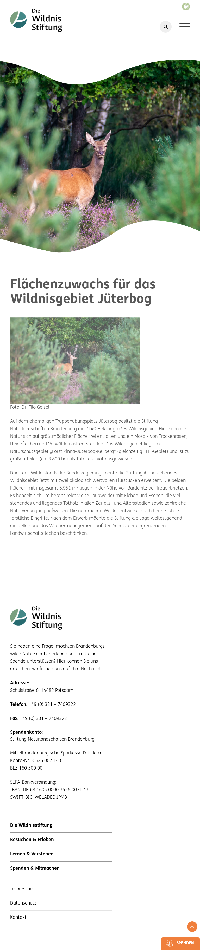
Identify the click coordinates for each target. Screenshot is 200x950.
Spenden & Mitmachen (35, 868)
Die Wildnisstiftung (31, 825)
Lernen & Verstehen (32, 854)
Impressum (22, 889)
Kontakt (18, 917)
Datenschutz (23, 903)
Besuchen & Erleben (32, 839)
